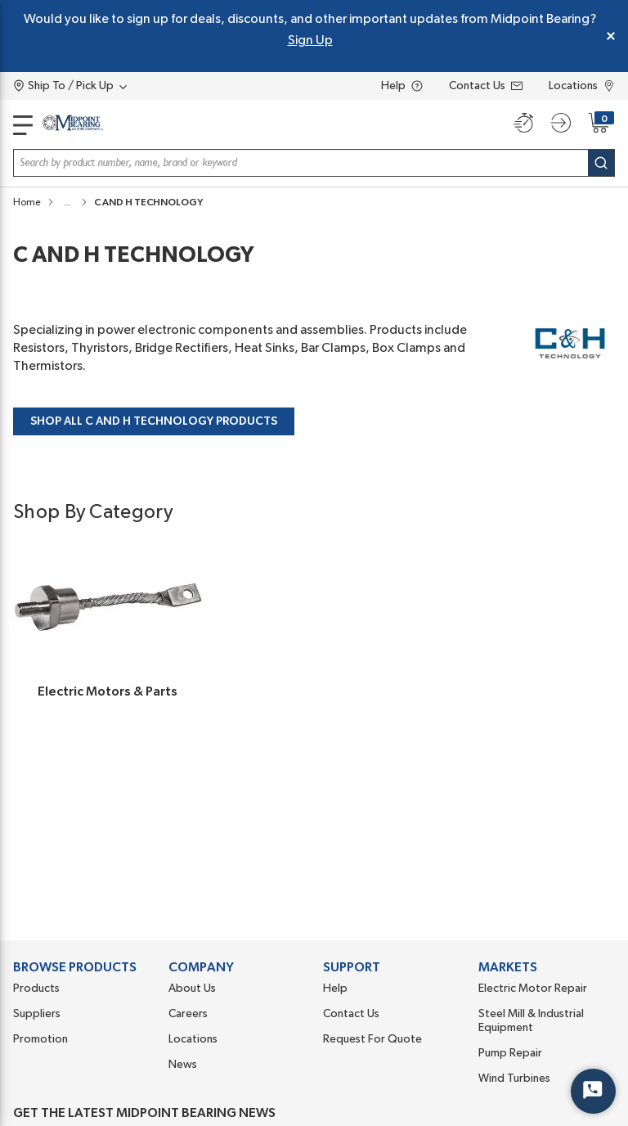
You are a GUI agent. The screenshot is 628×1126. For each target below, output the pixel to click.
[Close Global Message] (611, 36)
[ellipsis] (67, 202)
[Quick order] (523, 122)
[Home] (73, 125)
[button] (67, 202)
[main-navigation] (23, 125)
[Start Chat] (593, 1091)
